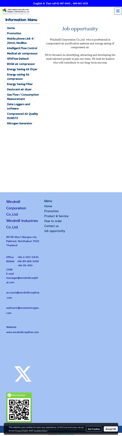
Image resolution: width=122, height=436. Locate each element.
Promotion (14, 33)
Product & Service (56, 216)
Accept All (111, 428)
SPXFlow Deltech (18, 59)
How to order (53, 221)
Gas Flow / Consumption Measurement (23, 96)
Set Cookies (94, 428)
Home (11, 28)
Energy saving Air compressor (18, 76)
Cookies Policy (40, 430)
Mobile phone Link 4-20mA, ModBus (20, 40)
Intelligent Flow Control (22, 48)
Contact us (51, 226)
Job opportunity (54, 231)
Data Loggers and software (18, 106)
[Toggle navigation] (117, 11)
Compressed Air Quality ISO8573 (22, 116)
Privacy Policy (21, 430)
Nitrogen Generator (19, 123)
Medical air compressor (22, 53)
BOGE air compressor (21, 64)
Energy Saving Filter (20, 84)
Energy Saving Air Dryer (22, 69)
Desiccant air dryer (19, 89)
